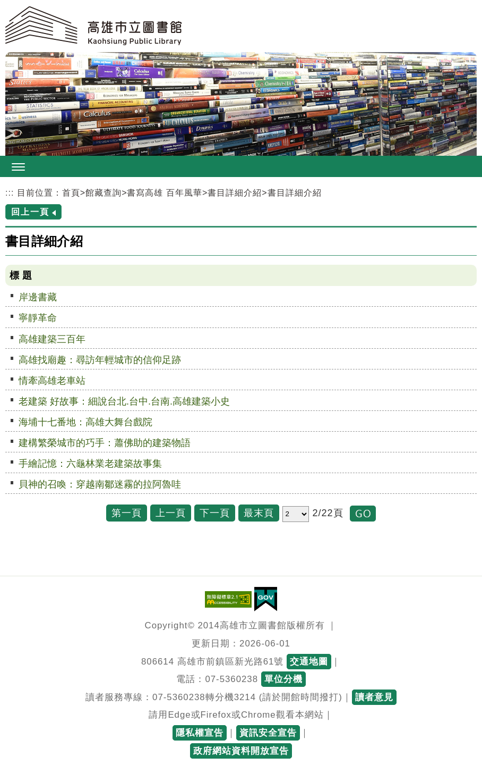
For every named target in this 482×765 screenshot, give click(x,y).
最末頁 (259, 513)
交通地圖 (309, 662)
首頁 (71, 192)
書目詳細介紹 (235, 192)
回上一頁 (30, 211)
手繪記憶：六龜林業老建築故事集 (90, 463)
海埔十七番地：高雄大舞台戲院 (85, 422)
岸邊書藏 (38, 297)
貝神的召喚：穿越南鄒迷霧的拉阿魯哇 (100, 484)
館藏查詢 (103, 192)
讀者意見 (374, 697)
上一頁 (171, 513)
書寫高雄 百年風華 (164, 192)
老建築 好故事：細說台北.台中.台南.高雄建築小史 (124, 401)
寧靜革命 (38, 318)
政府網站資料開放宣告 (241, 751)
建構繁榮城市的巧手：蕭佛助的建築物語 (105, 443)
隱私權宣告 (199, 733)
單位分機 (283, 679)
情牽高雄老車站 (52, 380)
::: (9, 192)
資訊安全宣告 (268, 733)
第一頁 (126, 513)
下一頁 (215, 513)
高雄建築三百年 (52, 339)
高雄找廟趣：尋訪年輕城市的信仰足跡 (100, 360)
